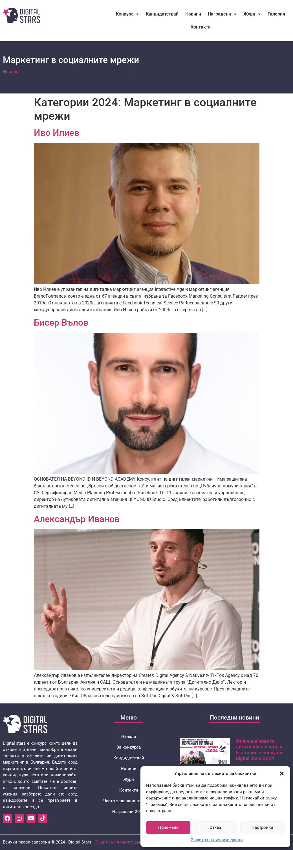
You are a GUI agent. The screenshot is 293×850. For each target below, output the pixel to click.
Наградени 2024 (128, 811)
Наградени (222, 14)
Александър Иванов (77, 519)
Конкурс (127, 14)
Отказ (215, 827)
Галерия (276, 14)
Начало (11, 72)
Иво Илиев (56, 132)
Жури (252, 14)
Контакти (201, 27)
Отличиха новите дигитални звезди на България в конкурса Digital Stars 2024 (260, 749)
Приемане (168, 827)
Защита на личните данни (217, 839)
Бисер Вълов (61, 322)
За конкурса (128, 747)
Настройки (262, 827)
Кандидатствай (162, 14)
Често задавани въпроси (128, 800)
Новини (193, 14)
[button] (282, 773)
